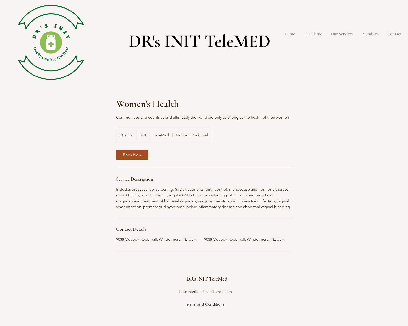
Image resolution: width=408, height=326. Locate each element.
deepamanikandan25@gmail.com (204, 291)
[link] (132, 155)
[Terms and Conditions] (205, 304)
